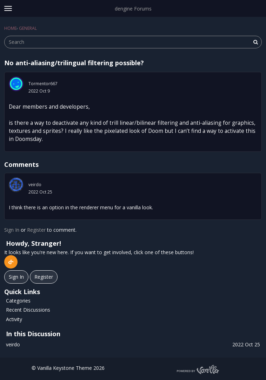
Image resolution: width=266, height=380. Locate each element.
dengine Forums (133, 8)
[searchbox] (133, 42)
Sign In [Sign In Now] (16, 276)
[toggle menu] (8, 8)
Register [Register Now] (43, 276)
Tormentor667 (43, 84)
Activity (14, 319)
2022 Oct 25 (40, 192)
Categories (18, 300)
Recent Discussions (28, 309)
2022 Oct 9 (39, 91)
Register (36, 229)
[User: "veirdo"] (16, 184)
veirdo (34, 185)
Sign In (11, 229)
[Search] (255, 42)
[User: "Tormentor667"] (16, 83)
